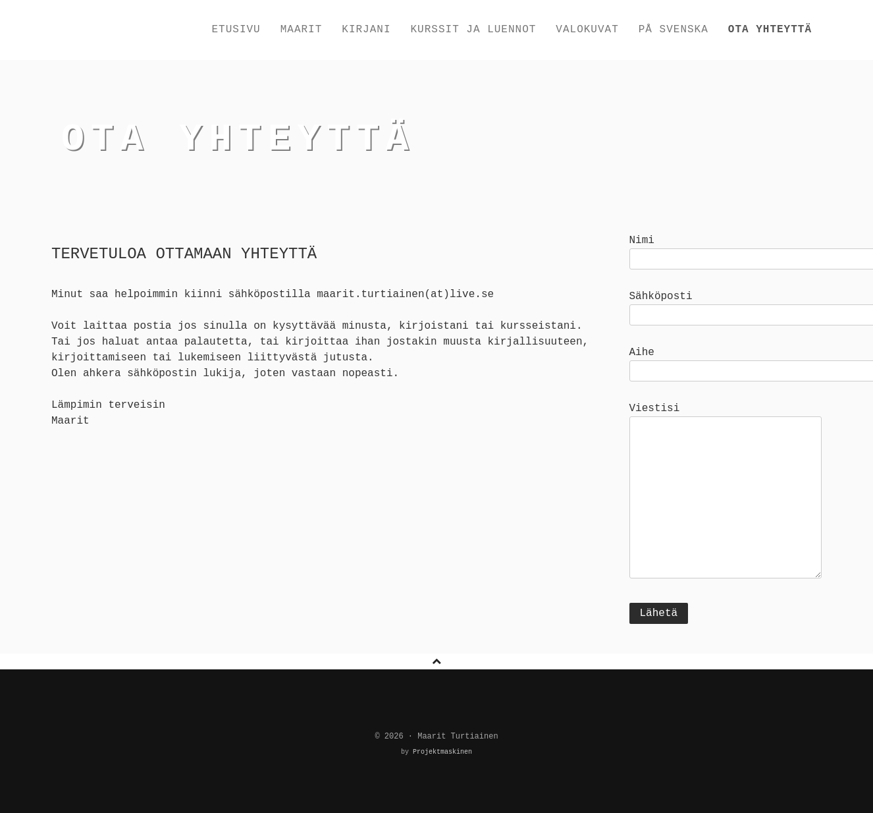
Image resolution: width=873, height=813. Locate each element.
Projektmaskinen (440, 752)
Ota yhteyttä (770, 30)
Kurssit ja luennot (474, 30)
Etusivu (235, 30)
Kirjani (366, 30)
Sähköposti (725, 306)
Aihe (725, 362)
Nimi (725, 250)
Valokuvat (587, 30)
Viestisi (725, 492)
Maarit (301, 30)
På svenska (673, 30)
